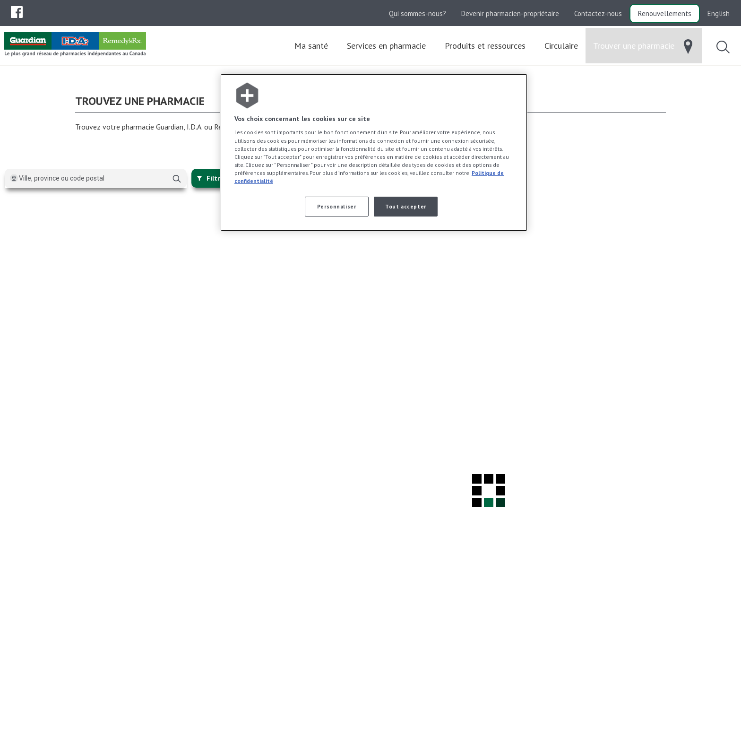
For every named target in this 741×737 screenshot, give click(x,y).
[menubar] (17, 12)
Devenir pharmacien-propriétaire (510, 13)
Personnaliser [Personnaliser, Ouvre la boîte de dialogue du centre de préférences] (336, 206)
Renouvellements (664, 13)
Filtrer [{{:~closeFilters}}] (211, 181)
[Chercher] (176, 182)
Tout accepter (405, 206)
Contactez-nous (598, 13)
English (718, 13)
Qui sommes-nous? (417, 13)
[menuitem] (17, 12)
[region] (373, 152)
